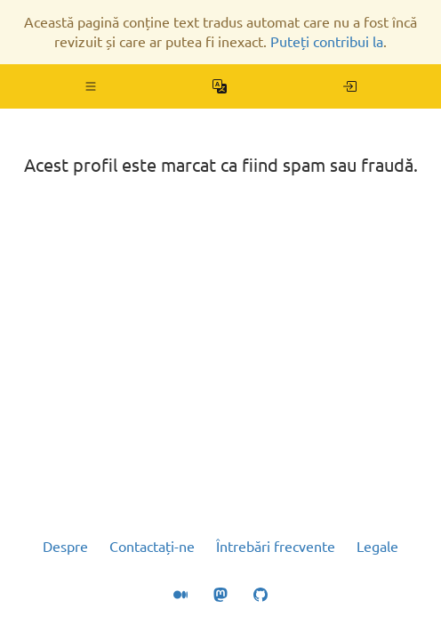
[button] (91, 86)
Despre (65, 547)
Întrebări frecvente (275, 547)
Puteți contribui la (326, 42)
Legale (377, 547)
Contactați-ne (152, 547)
